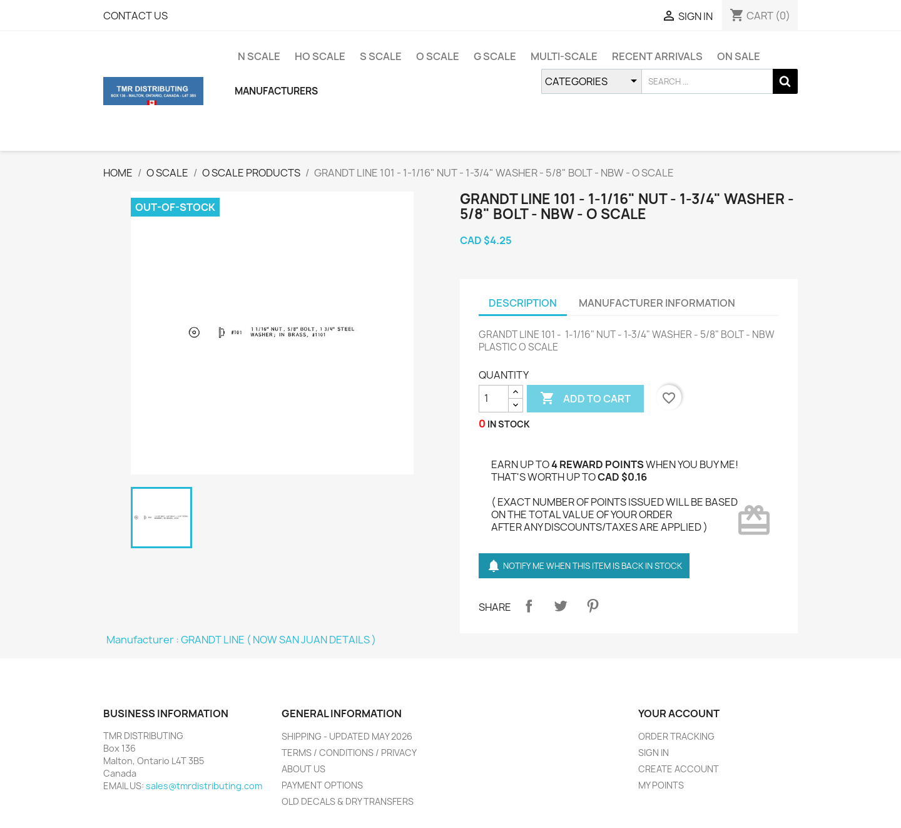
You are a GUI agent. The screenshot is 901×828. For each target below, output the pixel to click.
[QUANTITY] (494, 398)
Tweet (560, 605)
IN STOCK (508, 424)
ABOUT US (303, 769)
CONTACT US (135, 16)
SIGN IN (653, 753)
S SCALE (381, 56)
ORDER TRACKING (676, 736)
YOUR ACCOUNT (679, 713)
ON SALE (738, 56)
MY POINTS (661, 785)
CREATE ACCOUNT (678, 769)
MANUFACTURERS (276, 91)
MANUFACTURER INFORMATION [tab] (657, 303)
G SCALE (495, 56)
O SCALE (437, 56)
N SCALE (259, 56)
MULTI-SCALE (564, 56)
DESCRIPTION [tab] (523, 303)
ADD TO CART (585, 399)
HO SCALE (320, 56)
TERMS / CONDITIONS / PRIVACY (349, 753)
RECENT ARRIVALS (657, 56)
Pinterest (592, 605)
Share (528, 605)
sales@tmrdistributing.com (204, 786)
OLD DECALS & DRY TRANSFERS (348, 801)
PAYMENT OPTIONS (322, 785)
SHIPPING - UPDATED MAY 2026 (347, 736)
